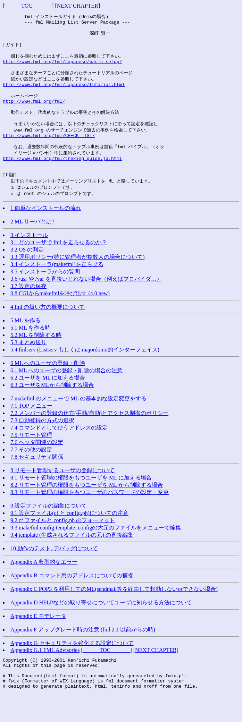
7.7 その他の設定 (31, 472)
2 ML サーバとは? (32, 244)
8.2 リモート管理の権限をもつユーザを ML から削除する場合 (86, 507)
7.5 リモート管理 (31, 457)
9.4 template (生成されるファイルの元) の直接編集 (71, 557)
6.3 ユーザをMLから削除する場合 (52, 407)
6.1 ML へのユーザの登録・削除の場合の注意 (66, 393)
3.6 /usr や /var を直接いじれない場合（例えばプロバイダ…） (86, 301)
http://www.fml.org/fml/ (34, 113)
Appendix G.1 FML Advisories (45, 672)
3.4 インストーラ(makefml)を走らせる (56, 286)
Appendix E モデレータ (38, 638)
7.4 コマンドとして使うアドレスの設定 (59, 450)
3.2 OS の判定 (27, 272)
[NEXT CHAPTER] (77, 6)
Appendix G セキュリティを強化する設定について (72, 665)
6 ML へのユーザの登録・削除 (47, 385)
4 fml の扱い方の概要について (47, 329)
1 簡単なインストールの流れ (45, 230)
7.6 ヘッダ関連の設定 (36, 464)
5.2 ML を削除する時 (35, 357)
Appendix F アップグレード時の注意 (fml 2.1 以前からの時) (82, 652)
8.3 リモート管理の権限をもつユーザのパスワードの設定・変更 (89, 514)
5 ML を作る (25, 343)
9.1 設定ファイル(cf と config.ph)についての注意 (69, 535)
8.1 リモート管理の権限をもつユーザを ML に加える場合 (81, 500)
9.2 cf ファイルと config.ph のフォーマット (62, 542)
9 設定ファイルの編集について (48, 528)
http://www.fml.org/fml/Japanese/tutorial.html (64, 94)
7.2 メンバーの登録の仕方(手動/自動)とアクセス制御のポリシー (89, 435)
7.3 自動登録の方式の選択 (42, 442)
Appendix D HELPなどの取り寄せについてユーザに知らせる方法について (101, 625)
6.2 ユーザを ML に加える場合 (47, 400)
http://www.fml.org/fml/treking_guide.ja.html (62, 177)
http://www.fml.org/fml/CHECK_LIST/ (49, 151)
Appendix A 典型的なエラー (43, 584)
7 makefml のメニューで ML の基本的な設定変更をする (78, 421)
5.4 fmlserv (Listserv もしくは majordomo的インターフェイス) (84, 372)
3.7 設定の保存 (28, 308)
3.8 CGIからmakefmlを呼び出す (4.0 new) (60, 315)
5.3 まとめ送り (28, 364)
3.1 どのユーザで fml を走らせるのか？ (58, 264)
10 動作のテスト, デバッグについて (54, 571)
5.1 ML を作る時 (30, 350)
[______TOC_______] (28, 6)
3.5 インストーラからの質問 (45, 294)
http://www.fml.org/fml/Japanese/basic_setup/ (62, 68)
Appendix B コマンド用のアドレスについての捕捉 (71, 598)
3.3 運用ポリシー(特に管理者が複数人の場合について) (77, 279)
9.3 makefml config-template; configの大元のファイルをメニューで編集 (95, 550)
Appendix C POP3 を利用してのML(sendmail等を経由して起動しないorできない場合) (114, 611)
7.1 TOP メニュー (31, 428)
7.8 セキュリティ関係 (36, 479)
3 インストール (29, 257)
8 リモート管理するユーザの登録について (62, 492)
